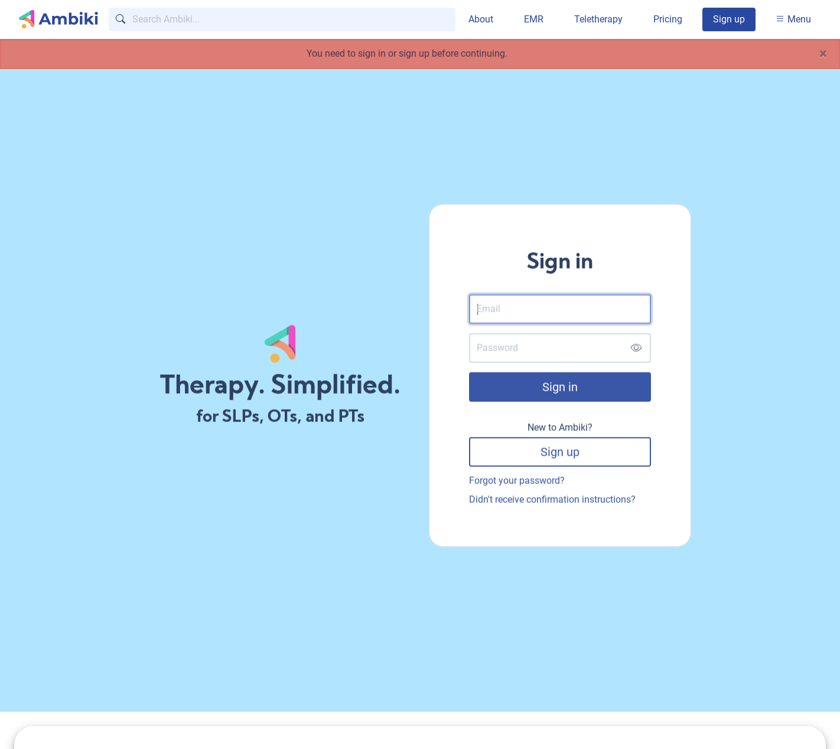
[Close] (823, 54)
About (480, 19)
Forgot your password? (517, 481)
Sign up (729, 19)
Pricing (667, 19)
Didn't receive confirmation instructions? (552, 500)
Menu (793, 19)
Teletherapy (598, 19)
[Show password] (636, 349)
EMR (533, 19)
